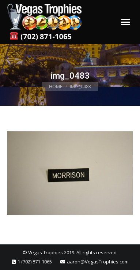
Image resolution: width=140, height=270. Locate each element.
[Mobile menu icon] (125, 22)
